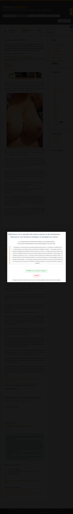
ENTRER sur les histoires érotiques (36, 270)
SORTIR (36, 275)
